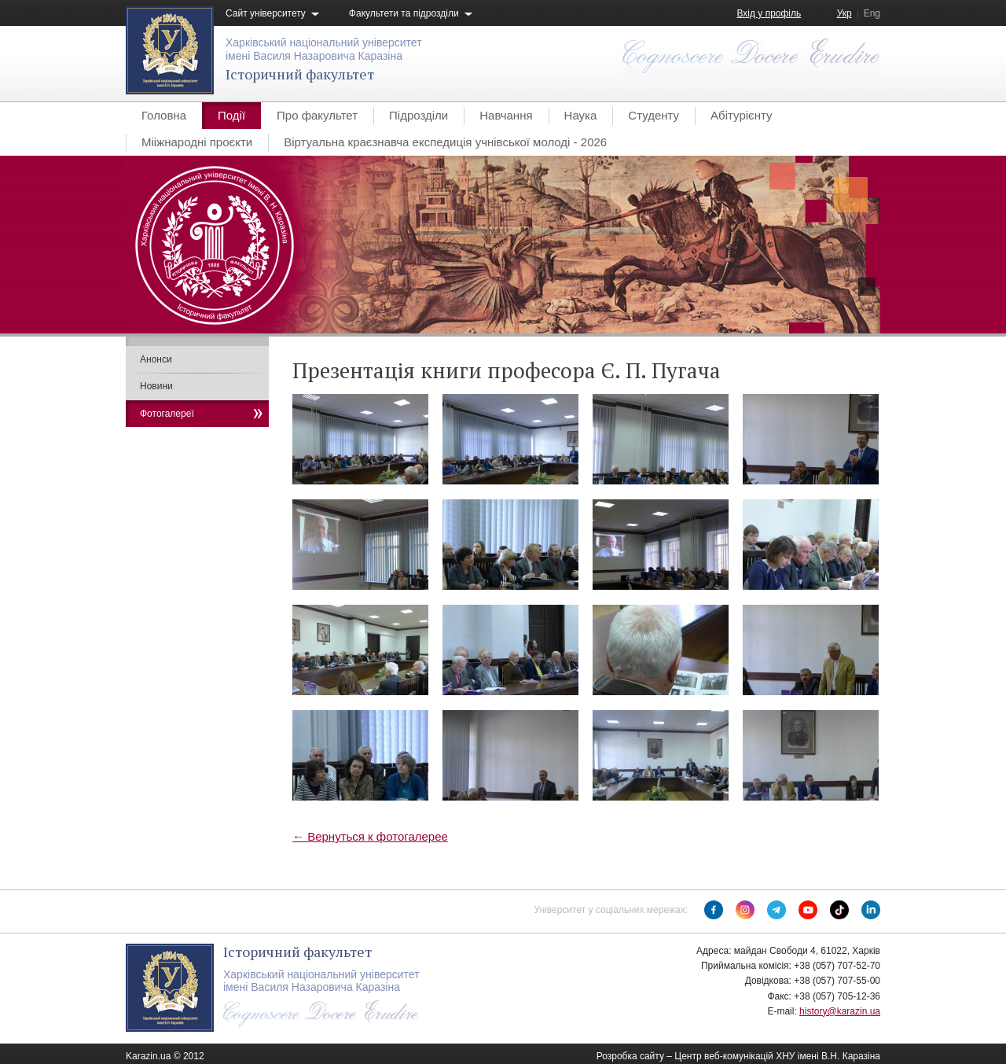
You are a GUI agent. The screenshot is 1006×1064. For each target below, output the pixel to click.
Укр (844, 13)
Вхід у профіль (768, 13)
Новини (156, 386)
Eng (872, 13)
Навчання (505, 115)
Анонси (156, 359)
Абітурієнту (741, 115)
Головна (163, 115)
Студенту (653, 115)
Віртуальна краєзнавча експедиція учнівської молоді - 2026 (445, 142)
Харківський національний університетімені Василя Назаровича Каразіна (324, 49)
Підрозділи (418, 115)
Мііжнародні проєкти (196, 142)
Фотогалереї (167, 413)
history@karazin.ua (839, 1011)
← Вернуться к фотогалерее (370, 836)
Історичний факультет (300, 73)
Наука (580, 115)
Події (231, 115)
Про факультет (317, 115)
